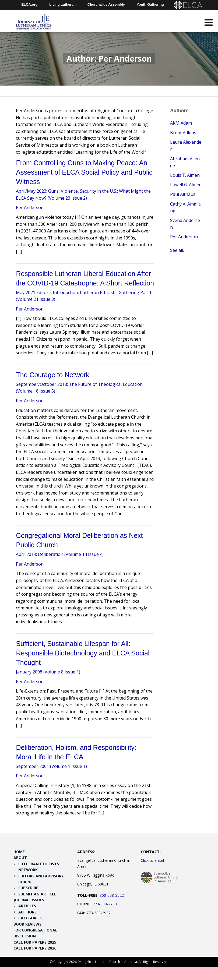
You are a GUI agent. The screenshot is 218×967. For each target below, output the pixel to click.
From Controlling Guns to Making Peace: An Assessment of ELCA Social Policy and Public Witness (84, 172)
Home (19, 851)
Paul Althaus (182, 194)
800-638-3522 (112, 895)
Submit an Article (37, 894)
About (20, 857)
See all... (177, 250)
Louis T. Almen (185, 175)
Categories (30, 917)
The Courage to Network (52, 375)
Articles (27, 905)
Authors (27, 912)
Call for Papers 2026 (34, 948)
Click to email (152, 860)
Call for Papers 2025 (34, 942)
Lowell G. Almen (186, 185)
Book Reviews (27, 924)
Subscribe (28, 887)
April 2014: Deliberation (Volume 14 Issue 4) (60, 554)
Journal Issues (28, 899)
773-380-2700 (105, 903)
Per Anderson (30, 207)
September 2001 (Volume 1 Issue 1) (51, 766)
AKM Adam (181, 123)
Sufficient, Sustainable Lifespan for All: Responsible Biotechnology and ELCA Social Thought (82, 653)
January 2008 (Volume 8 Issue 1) (48, 672)
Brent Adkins (183, 133)
